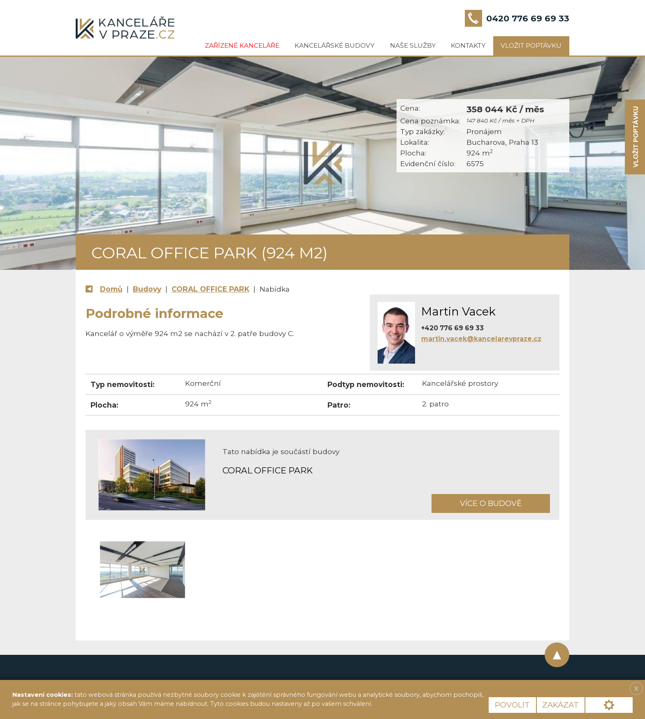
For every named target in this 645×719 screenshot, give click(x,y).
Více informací (402, 703)
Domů (111, 289)
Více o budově (491, 503)
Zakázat (560, 705)
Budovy (147, 289)
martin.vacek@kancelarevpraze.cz (481, 339)
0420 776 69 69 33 (527, 18)
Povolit (512, 705)
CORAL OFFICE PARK (210, 289)
